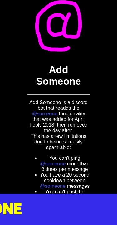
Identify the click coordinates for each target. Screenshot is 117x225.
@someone (44, 113)
